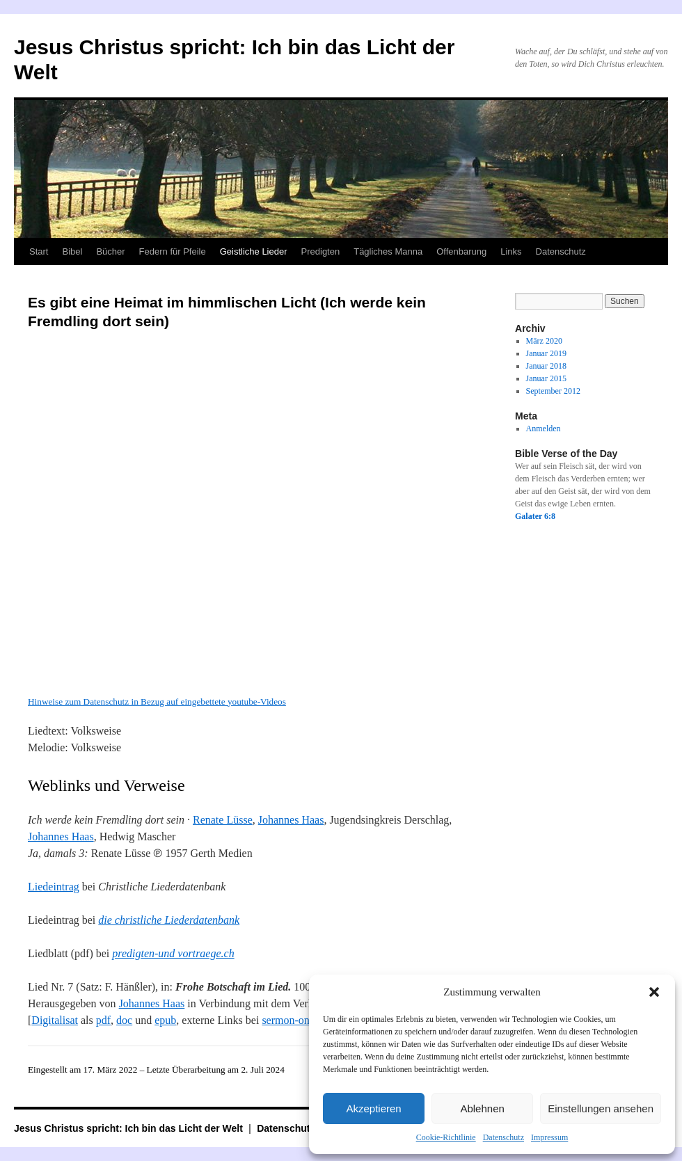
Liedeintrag (53, 886)
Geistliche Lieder (253, 251)
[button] (654, 992)
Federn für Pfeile (172, 251)
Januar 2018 (546, 366)
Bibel (72, 251)
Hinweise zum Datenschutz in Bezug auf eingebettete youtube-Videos (157, 701)
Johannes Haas (291, 820)
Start (38, 251)
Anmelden (543, 428)
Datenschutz (503, 1137)
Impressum (549, 1137)
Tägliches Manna (388, 251)
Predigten (320, 251)
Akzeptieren (373, 1108)
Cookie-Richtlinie (446, 1137)
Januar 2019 (546, 353)
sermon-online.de (301, 1020)
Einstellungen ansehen (600, 1108)
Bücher (110, 251)
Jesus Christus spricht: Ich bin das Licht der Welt (130, 1128)
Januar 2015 (546, 378)
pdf (103, 1020)
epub (165, 1020)
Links (510, 251)
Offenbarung (461, 251)
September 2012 (553, 391)
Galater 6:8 (535, 516)
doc (124, 1020)
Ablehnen (482, 1108)
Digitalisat (54, 1020)
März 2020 (544, 341)
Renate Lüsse (223, 820)
